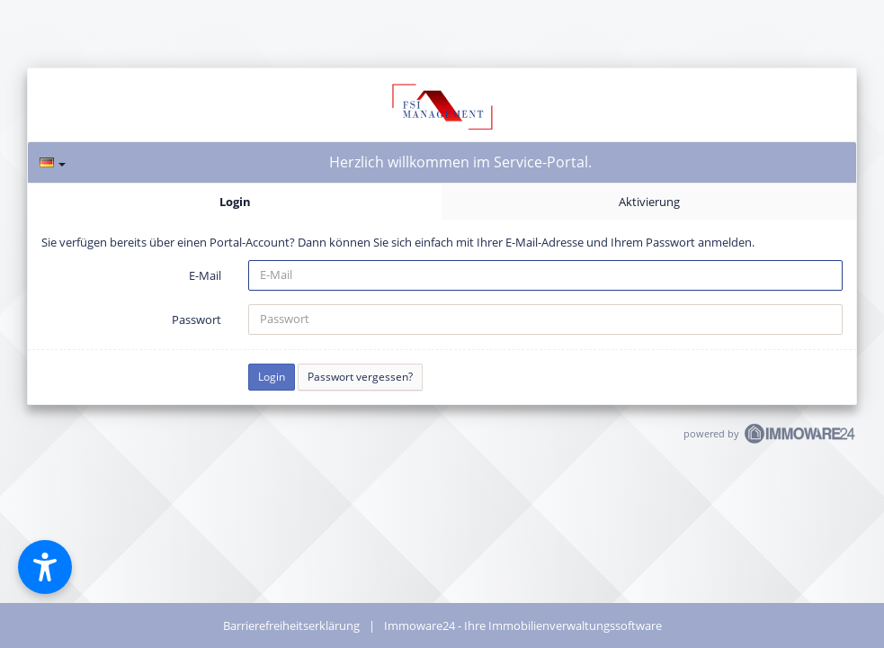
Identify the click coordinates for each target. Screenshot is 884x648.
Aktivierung (649, 202)
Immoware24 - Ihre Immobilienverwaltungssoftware (523, 625)
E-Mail (205, 275)
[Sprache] (52, 162)
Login (235, 202)
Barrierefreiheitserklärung (291, 625)
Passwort (196, 319)
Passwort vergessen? (360, 376)
